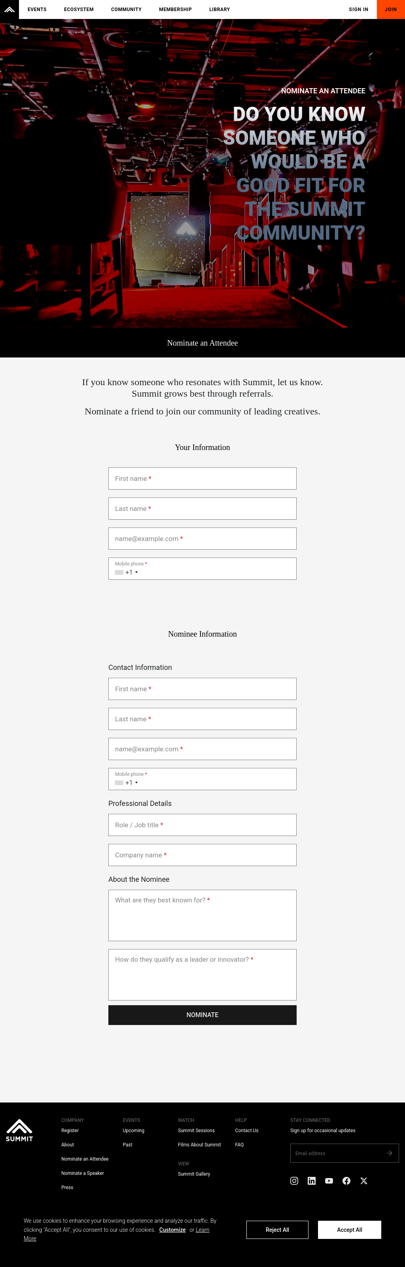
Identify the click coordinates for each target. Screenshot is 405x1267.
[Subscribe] (389, 1153)
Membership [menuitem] (175, 9)
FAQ (239, 1145)
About (67, 1145)
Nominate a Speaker (82, 1173)
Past (127, 1145)
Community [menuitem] (126, 9)
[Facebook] (346, 1182)
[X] (364, 1182)
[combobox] (124, 568)
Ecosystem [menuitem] (79, 9)
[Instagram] (294, 1182)
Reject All (277, 1230)
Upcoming (133, 1130)
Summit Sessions (196, 1130)
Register (70, 1130)
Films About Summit (199, 1145)
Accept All (349, 1230)
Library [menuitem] (219, 9)
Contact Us (247, 1130)
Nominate (203, 1015)
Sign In (359, 9)
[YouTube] (329, 1182)
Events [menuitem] (37, 9)
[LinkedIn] (312, 1182)
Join (391, 9)
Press (67, 1187)
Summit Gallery (194, 1174)
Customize (172, 1230)
